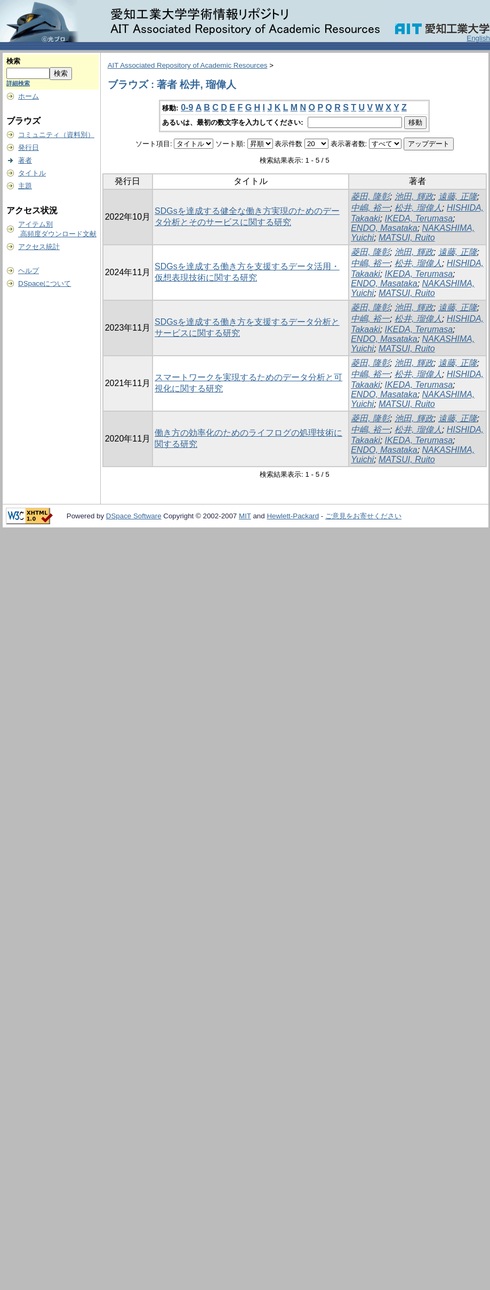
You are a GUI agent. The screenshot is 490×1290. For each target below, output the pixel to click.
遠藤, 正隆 (457, 196)
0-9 (187, 107)
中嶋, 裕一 (370, 207)
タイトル (32, 173)
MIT (245, 516)
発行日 (28, 147)
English (478, 38)
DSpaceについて (44, 283)
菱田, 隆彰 (370, 196)
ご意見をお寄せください (363, 516)
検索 (13, 61)
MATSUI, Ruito (407, 237)
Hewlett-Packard (293, 516)
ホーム (28, 96)
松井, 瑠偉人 (418, 207)
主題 (25, 186)
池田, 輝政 (414, 196)
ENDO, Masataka (384, 228)
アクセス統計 (39, 247)
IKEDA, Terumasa (419, 218)
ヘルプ (28, 271)
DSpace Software (134, 516)
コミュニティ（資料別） (56, 135)
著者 (25, 160)
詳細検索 (18, 83)
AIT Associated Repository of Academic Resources (188, 65)
